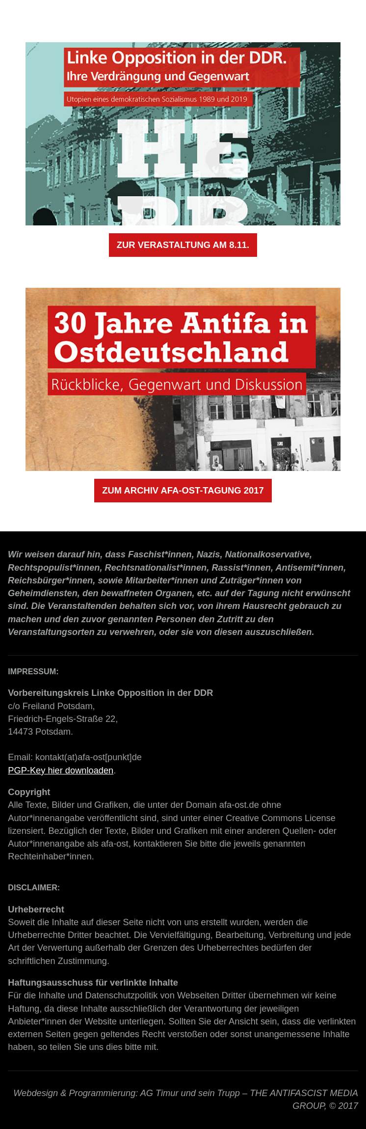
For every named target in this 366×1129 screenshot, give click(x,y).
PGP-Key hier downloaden (60, 770)
